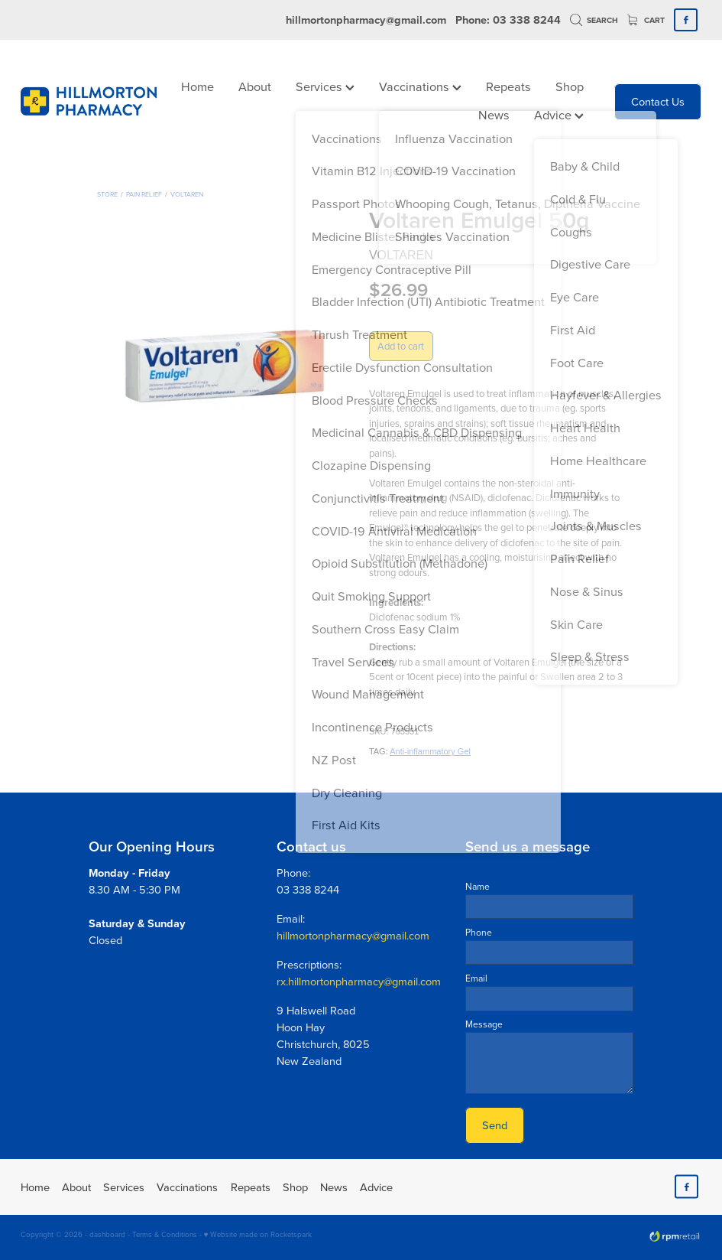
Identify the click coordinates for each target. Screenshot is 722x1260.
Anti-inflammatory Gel (430, 751)
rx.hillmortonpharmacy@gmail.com (359, 981)
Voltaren (186, 194)
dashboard (107, 1234)
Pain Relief (144, 194)
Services (325, 86)
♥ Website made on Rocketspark (258, 1234)
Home (197, 86)
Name (477, 886)
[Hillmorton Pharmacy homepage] (89, 101)
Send (494, 1125)
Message (484, 1024)
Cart (646, 20)
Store (107, 194)
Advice (559, 114)
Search (594, 20)
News (494, 114)
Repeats (508, 86)
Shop (569, 86)
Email (476, 978)
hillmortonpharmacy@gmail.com (366, 19)
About (254, 86)
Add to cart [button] (400, 346)
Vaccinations (420, 86)
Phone (478, 932)
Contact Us (658, 101)
